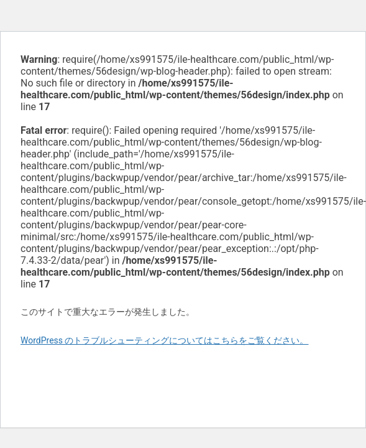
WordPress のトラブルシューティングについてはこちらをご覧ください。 (165, 340)
